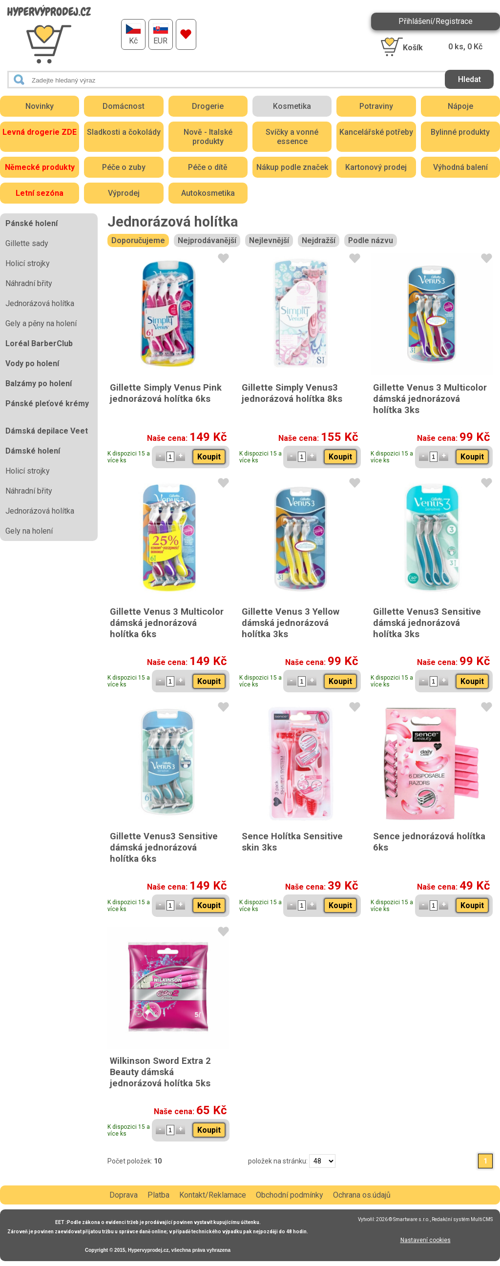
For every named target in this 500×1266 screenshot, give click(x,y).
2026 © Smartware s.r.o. (403, 1219)
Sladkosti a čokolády (124, 132)
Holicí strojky (27, 263)
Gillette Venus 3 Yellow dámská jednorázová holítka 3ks (290, 622)
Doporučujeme (138, 240)
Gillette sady (26, 243)
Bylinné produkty (460, 132)
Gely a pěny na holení (41, 323)
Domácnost (124, 106)
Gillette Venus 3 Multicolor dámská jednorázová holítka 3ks (430, 398)
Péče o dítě (208, 167)
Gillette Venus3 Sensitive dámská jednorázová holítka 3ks (427, 622)
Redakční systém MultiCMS (462, 1219)
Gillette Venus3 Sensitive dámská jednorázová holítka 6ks (164, 847)
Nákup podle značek (292, 167)
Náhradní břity (28, 283)
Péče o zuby (124, 167)
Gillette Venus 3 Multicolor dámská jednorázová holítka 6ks (167, 622)
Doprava (123, 1195)
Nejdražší (318, 240)
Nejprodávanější (207, 240)
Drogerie (208, 106)
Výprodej (124, 193)
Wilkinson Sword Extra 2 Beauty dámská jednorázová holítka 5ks (160, 1072)
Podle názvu (370, 240)
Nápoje (460, 106)
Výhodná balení (460, 167)
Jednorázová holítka (39, 303)
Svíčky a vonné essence (292, 136)
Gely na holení (29, 531)
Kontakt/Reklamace (212, 1195)
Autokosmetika (208, 193)
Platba (158, 1195)
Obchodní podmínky (289, 1195)
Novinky (39, 106)
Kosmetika (292, 106)
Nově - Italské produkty (208, 136)
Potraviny (376, 106)
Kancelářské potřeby (376, 132)
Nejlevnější (269, 240)
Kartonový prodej (376, 167)
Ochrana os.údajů (362, 1195)
